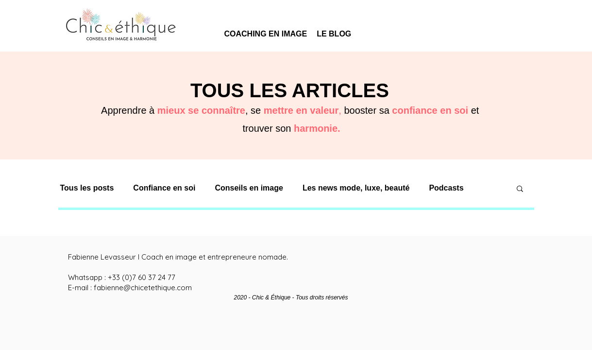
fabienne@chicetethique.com (143, 287)
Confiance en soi (164, 188)
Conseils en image (249, 188)
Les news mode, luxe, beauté (356, 188)
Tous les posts (87, 188)
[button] (519, 189)
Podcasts (446, 188)
